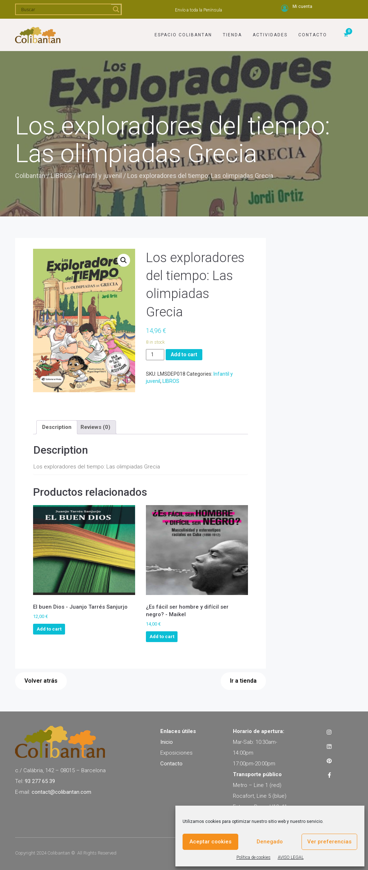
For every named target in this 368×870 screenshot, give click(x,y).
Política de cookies (253, 857)
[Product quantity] (155, 354)
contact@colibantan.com (61, 792)
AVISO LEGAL (291, 857)
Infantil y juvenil (99, 175)
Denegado (270, 841)
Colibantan (30, 175)
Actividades (270, 34)
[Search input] (65, 9)
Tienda (232, 34)
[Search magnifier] (116, 9)
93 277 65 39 (40, 781)
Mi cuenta (302, 6)
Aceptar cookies (210, 841)
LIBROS (61, 175)
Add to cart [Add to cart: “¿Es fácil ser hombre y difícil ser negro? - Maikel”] (162, 636)
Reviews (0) (95, 427)
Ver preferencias (329, 841)
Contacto (312, 34)
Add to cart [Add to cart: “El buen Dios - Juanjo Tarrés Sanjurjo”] (49, 629)
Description (57, 427)
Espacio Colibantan (183, 34)
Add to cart (184, 354)
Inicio (166, 742)
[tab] (56, 427)
